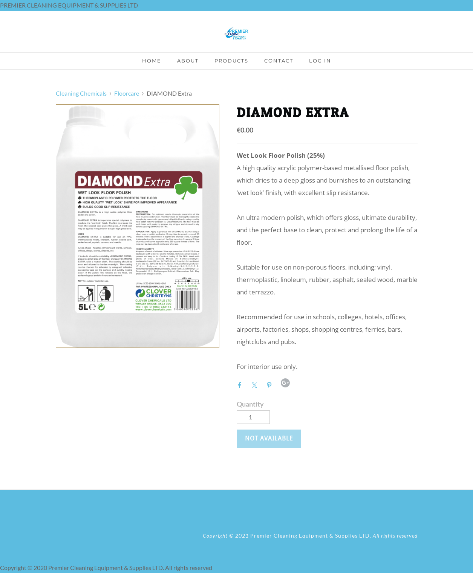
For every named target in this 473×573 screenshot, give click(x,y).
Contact (278, 61)
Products (231, 61)
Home (151, 61)
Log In (320, 61)
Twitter (255, 384)
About (188, 61)
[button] (269, 439)
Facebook (241, 384)
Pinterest (270, 384)
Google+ (285, 382)
